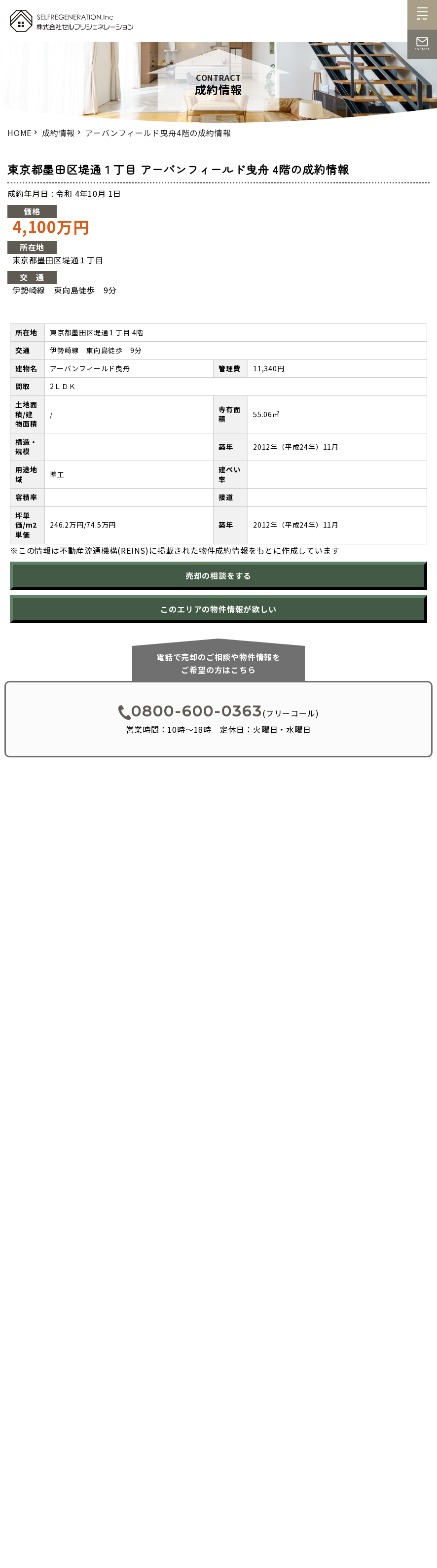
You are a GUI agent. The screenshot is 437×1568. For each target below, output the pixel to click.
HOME (19, 133)
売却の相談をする (218, 575)
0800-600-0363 (190, 711)
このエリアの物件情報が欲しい (218, 609)
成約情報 (58, 133)
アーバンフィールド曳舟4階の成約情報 (158, 133)
